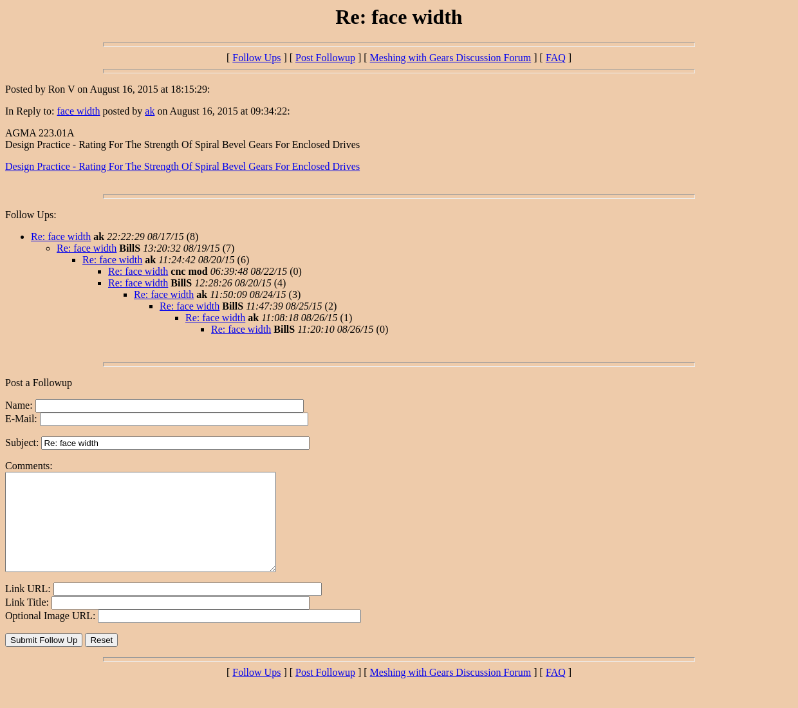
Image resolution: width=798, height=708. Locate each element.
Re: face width (61, 236)
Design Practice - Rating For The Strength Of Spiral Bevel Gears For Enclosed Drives (182, 166)
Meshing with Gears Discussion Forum (451, 57)
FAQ (556, 57)
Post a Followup (38, 382)
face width (78, 111)
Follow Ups (256, 57)
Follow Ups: (31, 214)
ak (149, 111)
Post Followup (325, 57)
